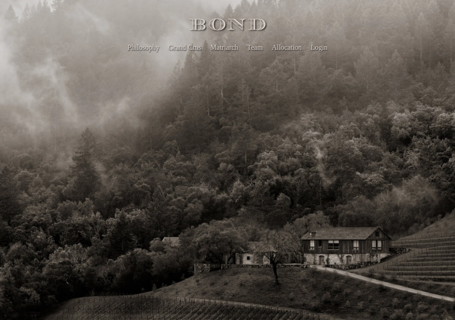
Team (255, 47)
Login (319, 47)
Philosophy (144, 47)
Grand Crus (184, 47)
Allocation (286, 47)
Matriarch (224, 47)
